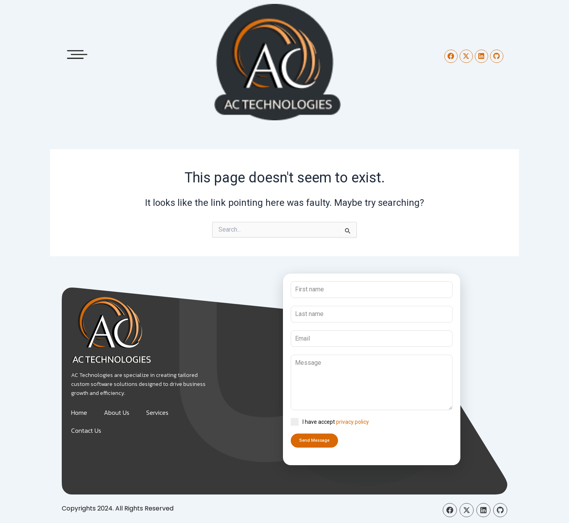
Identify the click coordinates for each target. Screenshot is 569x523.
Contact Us (86, 430)
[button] (77, 52)
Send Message (314, 440)
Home (79, 412)
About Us (116, 412)
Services (157, 412)
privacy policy (352, 422)
